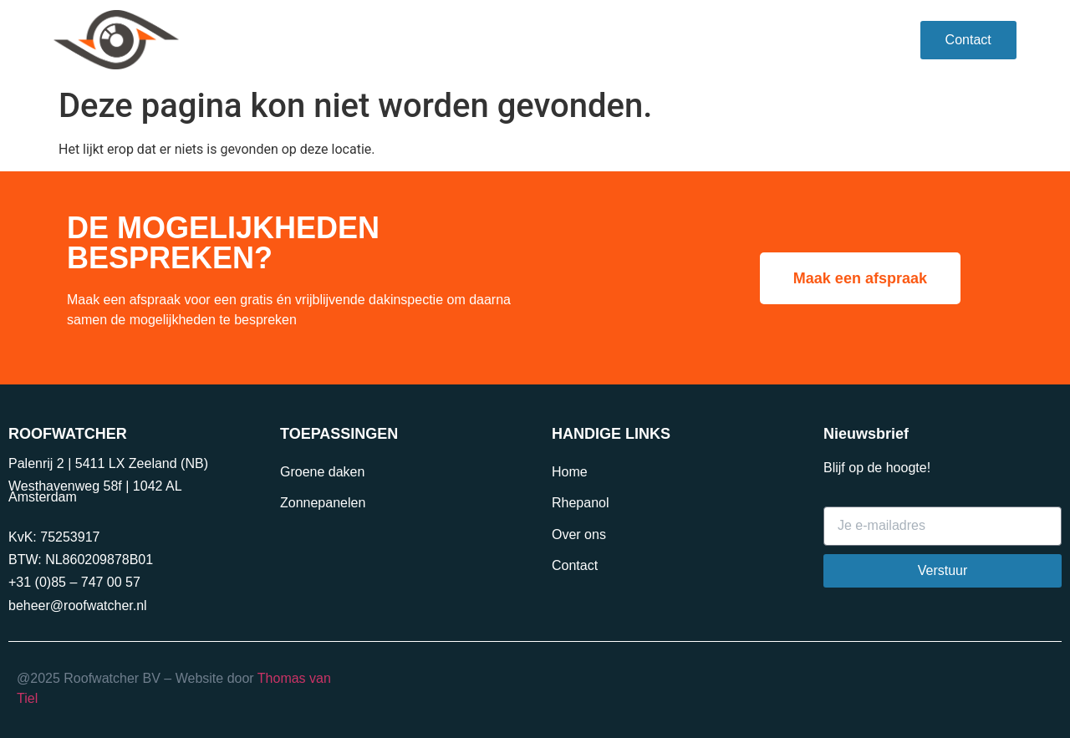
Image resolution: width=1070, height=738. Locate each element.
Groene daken (322, 472)
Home (570, 472)
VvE (407, 40)
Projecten (614, 40)
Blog (785, 40)
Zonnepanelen (322, 503)
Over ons (707, 40)
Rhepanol (330, 40)
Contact (575, 565)
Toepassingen (501, 40)
